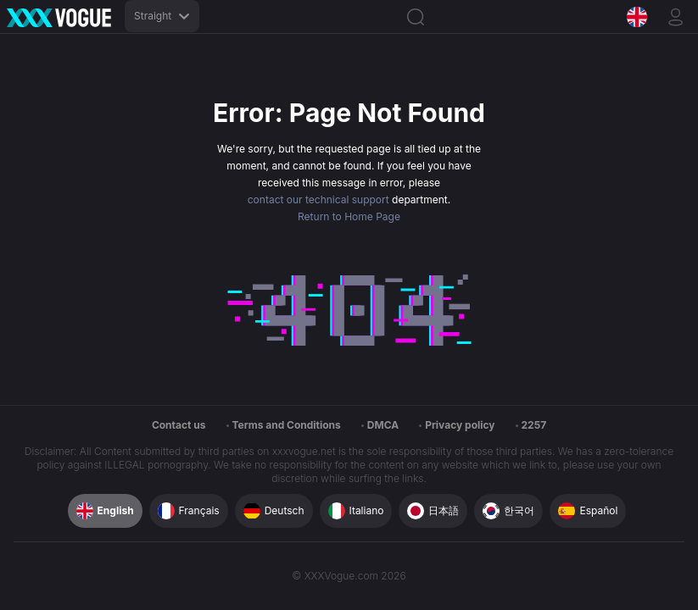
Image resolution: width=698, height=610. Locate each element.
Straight (162, 15)
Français (189, 510)
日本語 (433, 510)
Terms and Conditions (286, 425)
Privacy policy (459, 425)
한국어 (508, 510)
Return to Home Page (349, 216)
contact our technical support (318, 199)
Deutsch (273, 510)
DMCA (383, 425)
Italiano (356, 510)
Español (587, 510)
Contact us (179, 425)
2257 (534, 425)
